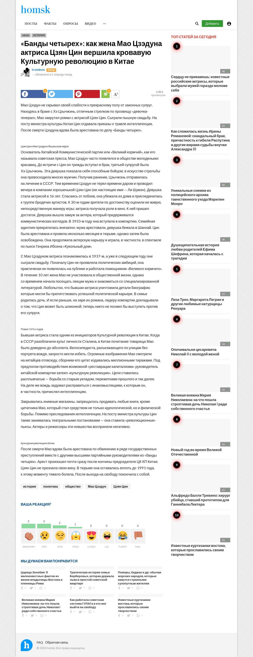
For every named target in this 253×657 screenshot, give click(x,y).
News (25, 35)
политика (50, 486)
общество (73, 486)
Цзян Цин (120, 486)
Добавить (212, 23)
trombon (38, 69)
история (29, 486)
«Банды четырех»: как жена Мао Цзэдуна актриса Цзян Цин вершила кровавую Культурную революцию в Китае (91, 52)
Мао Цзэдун (97, 486)
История (39, 35)
